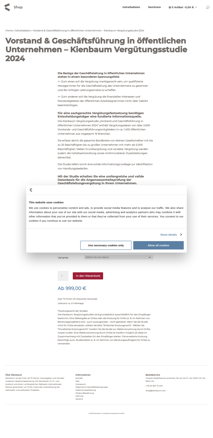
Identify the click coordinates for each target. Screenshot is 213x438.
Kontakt (79, 378)
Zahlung (79, 396)
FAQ (77, 381)
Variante (63, 257)
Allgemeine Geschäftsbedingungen (91, 387)
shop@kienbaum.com (156, 391)
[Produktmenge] (63, 276)
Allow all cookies (158, 245)
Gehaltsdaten (131, 7)
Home (9, 30)
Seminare (154, 7)
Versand (79, 399)
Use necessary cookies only (106, 245)
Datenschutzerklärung (85, 390)
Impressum (80, 384)
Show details (168, 234)
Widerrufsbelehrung (84, 393)
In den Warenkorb (88, 275)
